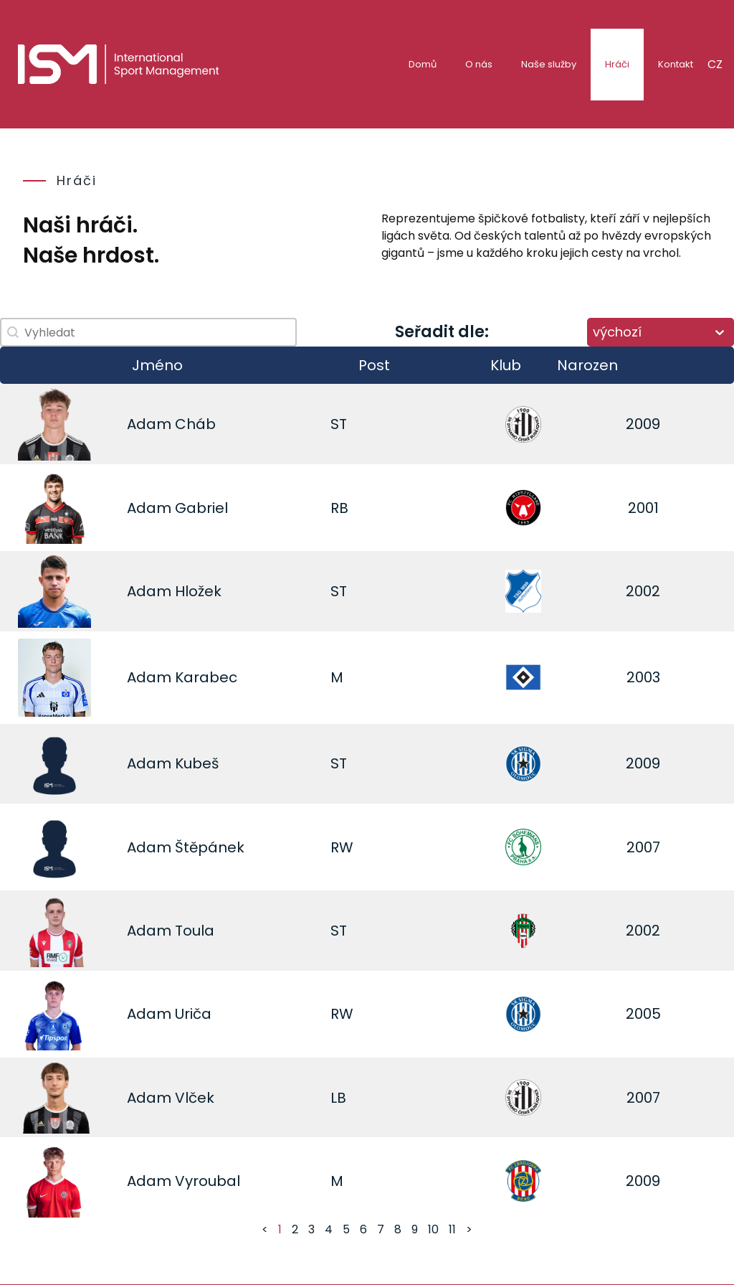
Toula (194, 931)
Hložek (198, 591)
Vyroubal (207, 1181)
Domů (423, 64)
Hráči (617, 64)
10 (433, 1229)
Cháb (195, 424)
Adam (149, 424)
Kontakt (675, 64)
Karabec (206, 677)
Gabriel (201, 508)
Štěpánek (209, 847)
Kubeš (197, 763)
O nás (478, 64)
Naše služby (548, 64)
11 (452, 1229)
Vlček (194, 1098)
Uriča (193, 1014)
